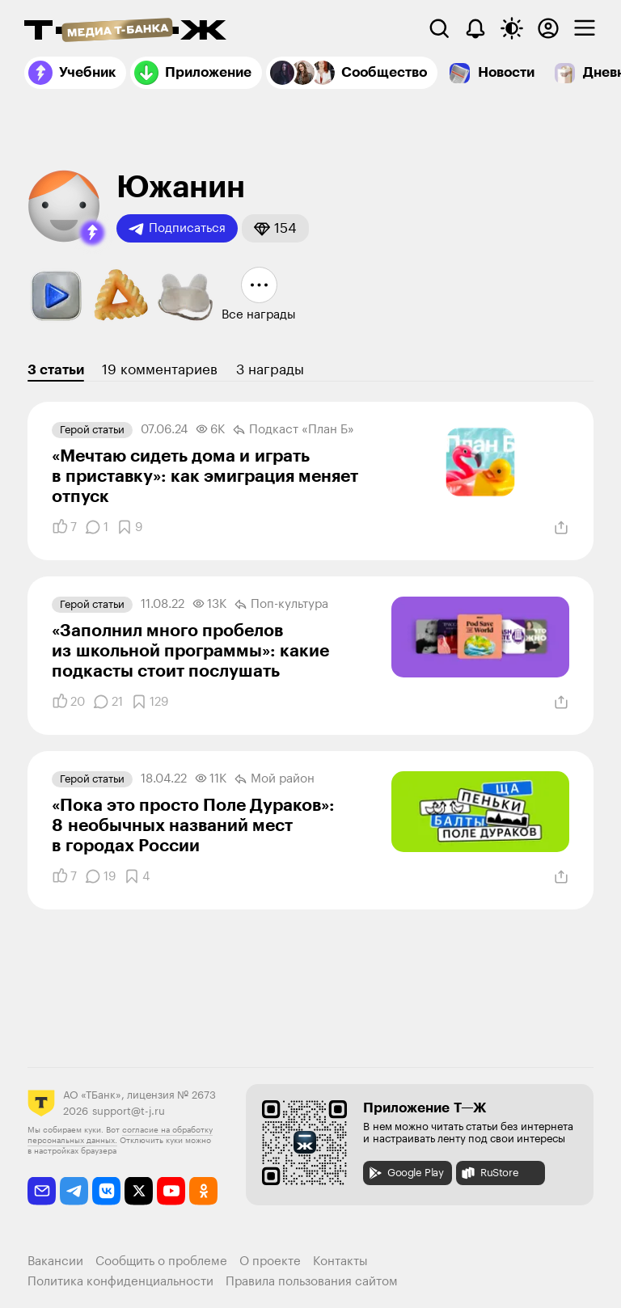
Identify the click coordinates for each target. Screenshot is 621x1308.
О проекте (270, 1261)
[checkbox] (584, 28)
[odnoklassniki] (203, 1191)
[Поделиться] (561, 528)
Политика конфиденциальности (120, 1282)
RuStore (489, 1173)
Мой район (274, 779)
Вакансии (55, 1261)
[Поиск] (439, 28)
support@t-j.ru (128, 1111)
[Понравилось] (64, 527)
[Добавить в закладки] (129, 527)
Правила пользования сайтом (312, 1282)
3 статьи (55, 370)
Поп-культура (281, 604)
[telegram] (74, 1191)
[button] (92, 233)
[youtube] (171, 1191)
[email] (41, 1191)
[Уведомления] (475, 28)
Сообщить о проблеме (161, 1261)
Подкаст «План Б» (293, 430)
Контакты (340, 1261)
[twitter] (139, 1191)
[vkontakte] (106, 1191)
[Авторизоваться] (548, 28)
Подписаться (177, 229)
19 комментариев (160, 370)
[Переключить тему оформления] (512, 28)
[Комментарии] (96, 527)
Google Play (405, 1173)
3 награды (270, 370)
